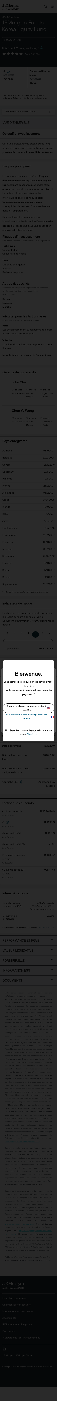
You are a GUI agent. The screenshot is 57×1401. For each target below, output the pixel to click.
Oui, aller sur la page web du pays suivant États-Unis (29, 708)
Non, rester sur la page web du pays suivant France (30, 717)
